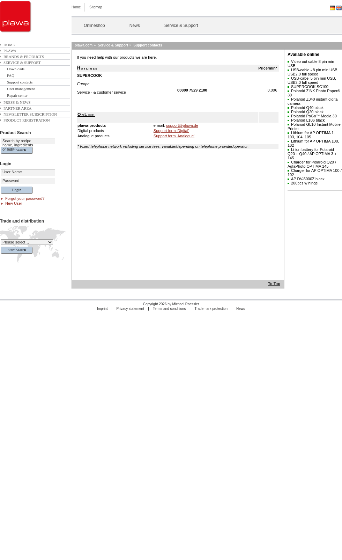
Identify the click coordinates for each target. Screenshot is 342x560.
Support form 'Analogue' (174, 136)
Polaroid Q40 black (307, 108)
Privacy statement (130, 309)
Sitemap (95, 7)
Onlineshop (94, 25)
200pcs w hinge (304, 183)
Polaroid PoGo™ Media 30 (314, 116)
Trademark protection (211, 309)
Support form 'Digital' (171, 131)
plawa (9, 51)
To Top (274, 284)
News (134, 25)
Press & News (17, 102)
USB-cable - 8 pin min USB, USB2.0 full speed (313, 72)
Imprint (102, 309)
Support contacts (20, 82)
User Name (12, 172)
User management (21, 89)
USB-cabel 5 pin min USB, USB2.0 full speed (312, 80)
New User (13, 203)
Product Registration (26, 120)
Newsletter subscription (30, 114)
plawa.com (83, 45)
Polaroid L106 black (308, 120)
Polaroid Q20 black (307, 112)
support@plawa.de (182, 125)
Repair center (17, 95)
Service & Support (181, 25)
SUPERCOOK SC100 (309, 87)
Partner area (17, 108)
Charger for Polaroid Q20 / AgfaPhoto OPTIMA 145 (312, 164)
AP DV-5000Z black (308, 179)
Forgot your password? (25, 198)
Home (76, 7)
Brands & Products (23, 56)
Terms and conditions (169, 309)
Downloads (15, 69)
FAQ (10, 75)
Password (10, 181)
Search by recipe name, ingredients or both (17, 145)
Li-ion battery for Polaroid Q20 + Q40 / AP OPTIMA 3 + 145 (312, 153)
